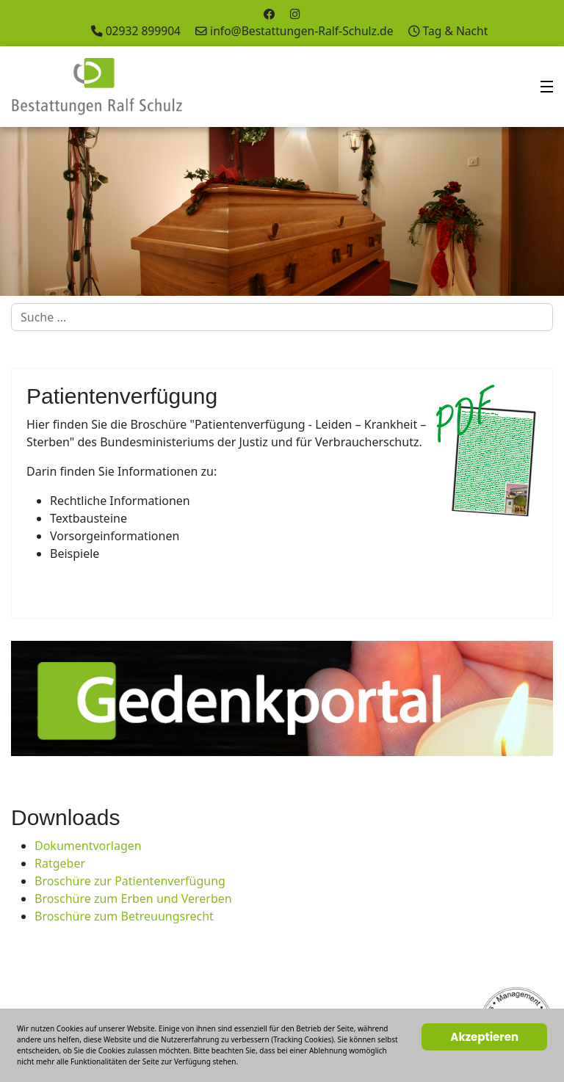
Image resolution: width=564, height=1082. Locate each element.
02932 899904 (143, 31)
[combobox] (282, 317)
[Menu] (546, 87)
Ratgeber (60, 863)
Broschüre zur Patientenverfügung (130, 881)
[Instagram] (295, 14)
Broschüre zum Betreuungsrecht (124, 916)
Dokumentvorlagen (88, 846)
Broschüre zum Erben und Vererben (133, 898)
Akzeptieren (484, 1037)
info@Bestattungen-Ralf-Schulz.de (301, 31)
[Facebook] (269, 14)
